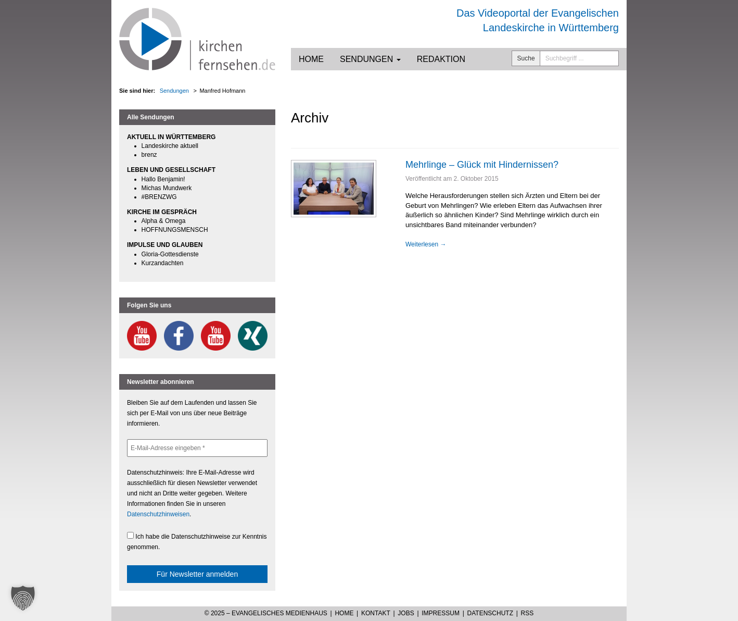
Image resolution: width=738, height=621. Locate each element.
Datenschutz (490, 613)
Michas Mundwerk (167, 188)
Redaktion (441, 59)
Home (311, 59)
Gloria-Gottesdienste (170, 254)
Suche (526, 58)
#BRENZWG (159, 197)
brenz (149, 154)
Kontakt (375, 613)
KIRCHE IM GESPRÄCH (162, 212)
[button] (23, 598)
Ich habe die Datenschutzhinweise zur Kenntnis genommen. (197, 541)
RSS (527, 613)
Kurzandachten (163, 263)
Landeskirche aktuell (170, 146)
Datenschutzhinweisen (158, 514)
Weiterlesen (425, 244)
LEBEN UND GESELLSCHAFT (171, 169)
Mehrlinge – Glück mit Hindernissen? (481, 164)
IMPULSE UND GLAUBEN (164, 245)
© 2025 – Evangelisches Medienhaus (266, 613)
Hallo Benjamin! (163, 179)
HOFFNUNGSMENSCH (175, 229)
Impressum (441, 613)
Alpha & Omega (164, 221)
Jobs (406, 613)
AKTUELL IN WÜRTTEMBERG (171, 137)
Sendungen (370, 59)
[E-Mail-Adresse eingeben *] (197, 448)
